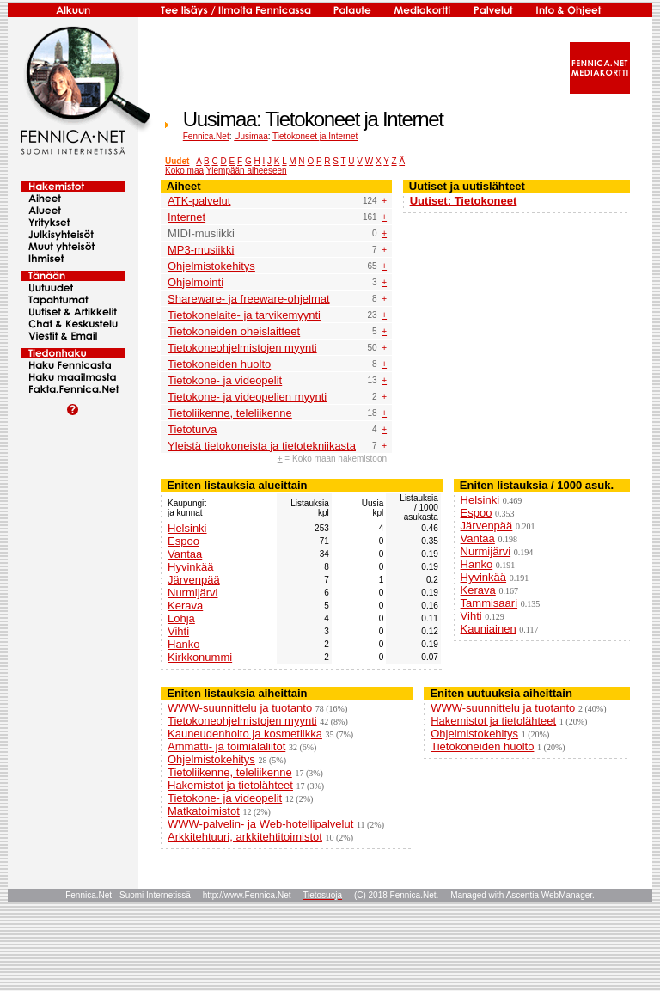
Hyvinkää (190, 566)
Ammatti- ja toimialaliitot (226, 746)
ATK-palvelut (199, 200)
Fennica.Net (206, 136)
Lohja (181, 618)
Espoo (183, 541)
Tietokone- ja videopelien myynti (247, 396)
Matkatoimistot (204, 810)
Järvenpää (194, 579)
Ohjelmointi (195, 282)
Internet (186, 217)
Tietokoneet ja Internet (315, 136)
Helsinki (187, 528)
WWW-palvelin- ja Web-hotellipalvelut (260, 823)
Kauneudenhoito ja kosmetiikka (245, 733)
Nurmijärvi (193, 592)
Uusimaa (250, 136)
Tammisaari (489, 602)
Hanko (184, 644)
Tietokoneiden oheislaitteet (234, 331)
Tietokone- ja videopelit (225, 380)
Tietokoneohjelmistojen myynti (242, 347)
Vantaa (185, 553)
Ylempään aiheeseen (246, 170)
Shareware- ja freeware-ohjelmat (249, 298)
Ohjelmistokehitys (211, 266)
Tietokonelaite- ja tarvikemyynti (244, 315)
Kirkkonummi (200, 657)
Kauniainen (488, 628)
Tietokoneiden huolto (219, 364)
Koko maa (184, 170)
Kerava (185, 605)
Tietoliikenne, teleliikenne (230, 413)
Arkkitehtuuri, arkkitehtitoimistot (245, 836)
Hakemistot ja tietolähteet (230, 785)
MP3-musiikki (201, 249)
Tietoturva (192, 429)
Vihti (178, 631)
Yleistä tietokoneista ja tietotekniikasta (262, 445)
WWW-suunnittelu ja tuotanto (240, 707)
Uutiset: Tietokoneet (463, 200)
